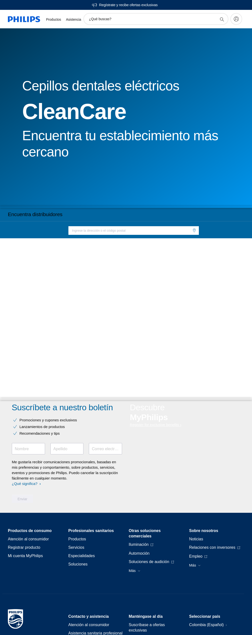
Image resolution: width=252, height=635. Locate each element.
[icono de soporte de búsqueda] (222, 19)
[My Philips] (236, 19)
